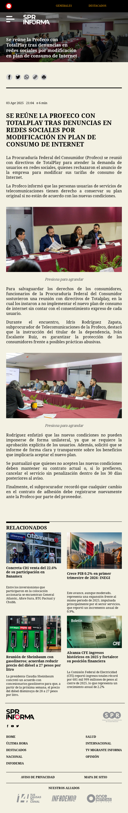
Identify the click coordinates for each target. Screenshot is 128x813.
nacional (14, 757)
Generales (71, 5)
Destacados (105, 5)
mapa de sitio (95, 777)
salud (91, 737)
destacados (16, 750)
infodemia (15, 763)
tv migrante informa (104, 750)
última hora (17, 743)
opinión (92, 757)
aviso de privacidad (38, 777)
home (11, 737)
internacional (98, 743)
